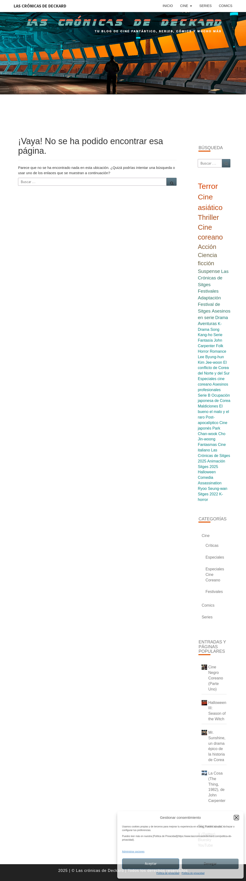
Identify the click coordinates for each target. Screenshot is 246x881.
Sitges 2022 (208, 494)
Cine (184, 6)
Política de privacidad (167, 873)
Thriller (208, 217)
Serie (217, 335)
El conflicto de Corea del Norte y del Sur (214, 368)
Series (205, 6)
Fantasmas (207, 445)
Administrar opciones (133, 851)
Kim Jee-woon (210, 362)
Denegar (210, 863)
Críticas (211, 545)
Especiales (214, 557)
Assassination (209, 483)
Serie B (204, 395)
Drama (221, 317)
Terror (208, 186)
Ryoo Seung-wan (212, 489)
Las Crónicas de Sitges (213, 278)
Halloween (207, 472)
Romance (218, 351)
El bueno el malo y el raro (213, 411)
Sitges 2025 (208, 467)
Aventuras (207, 323)
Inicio (168, 6)
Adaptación (209, 297)
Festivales (208, 291)
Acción (207, 246)
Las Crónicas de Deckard (40, 6)
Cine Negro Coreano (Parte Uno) (215, 678)
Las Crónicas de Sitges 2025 (214, 455)
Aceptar (151, 863)
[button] (236, 817)
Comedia (205, 477)
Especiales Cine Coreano (214, 574)
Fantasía (205, 340)
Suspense (209, 271)
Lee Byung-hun (211, 357)
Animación (216, 461)
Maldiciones (208, 406)
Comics (225, 6)
